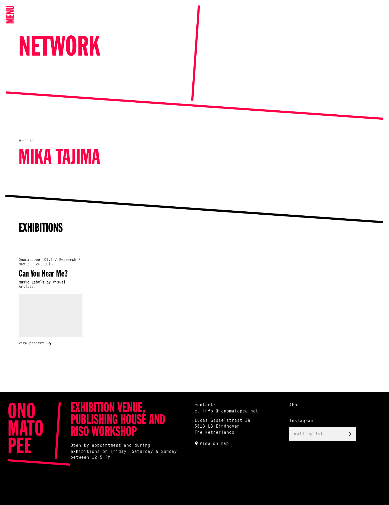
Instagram (301, 421)
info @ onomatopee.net (230, 411)
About (296, 405)
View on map (214, 444)
